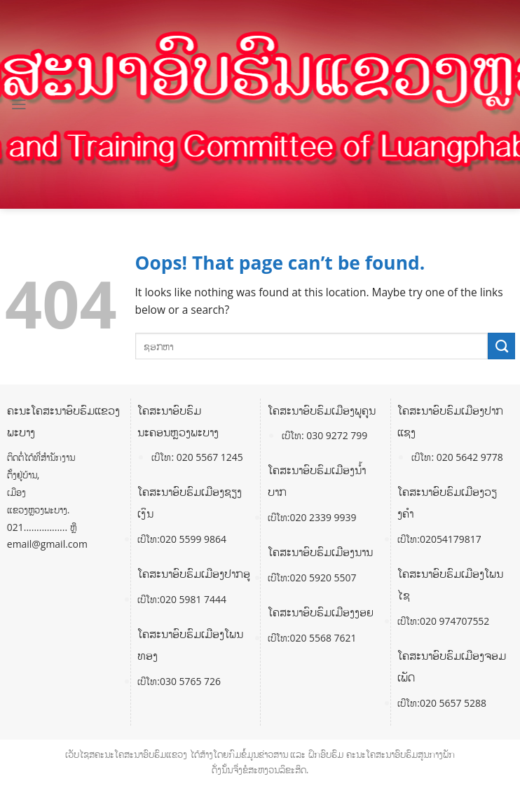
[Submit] (501, 346)
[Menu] (19, 104)
